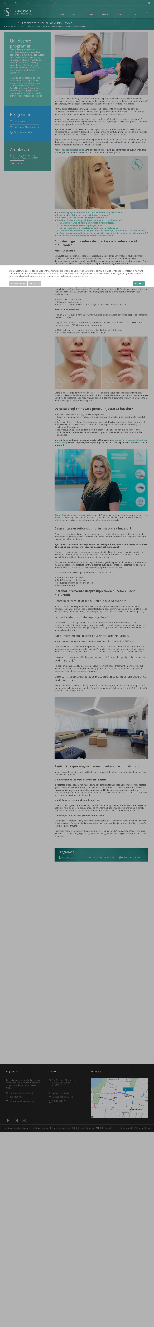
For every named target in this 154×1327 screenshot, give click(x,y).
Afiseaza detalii (18, 283)
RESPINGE (35, 283)
